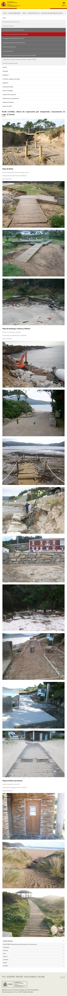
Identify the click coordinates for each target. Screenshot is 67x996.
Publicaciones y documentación (11, 98)
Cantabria (5, 959)
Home (5, 13)
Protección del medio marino (10, 63)
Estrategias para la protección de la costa (13, 38)
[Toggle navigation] (63, 4)
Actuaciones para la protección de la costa (13, 30)
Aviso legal (41, 976)
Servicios (5, 67)
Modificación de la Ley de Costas (11, 22)
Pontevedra (6, 947)
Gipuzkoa (5, 965)
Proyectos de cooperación (9, 94)
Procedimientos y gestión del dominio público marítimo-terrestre (19, 59)
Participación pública (8, 87)
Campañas (5, 71)
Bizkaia (5, 962)
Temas (24, 13)
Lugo (4, 953)
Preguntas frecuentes (8, 102)
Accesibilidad (10, 976)
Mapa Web (19, 976)
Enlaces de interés (7, 106)
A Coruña (5, 950)
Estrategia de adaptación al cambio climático (14, 42)
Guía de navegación (30, 976)
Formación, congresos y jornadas (11, 79)
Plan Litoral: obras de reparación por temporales (53, 13)
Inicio (3, 976)
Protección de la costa (33, 13)
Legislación (5, 83)
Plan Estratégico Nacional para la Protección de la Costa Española (19, 55)
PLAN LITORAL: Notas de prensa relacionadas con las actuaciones (20, 944)
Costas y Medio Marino (15, 13)
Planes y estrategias (8, 90)
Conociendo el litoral (8, 51)
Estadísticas (6, 75)
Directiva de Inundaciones (9, 47)
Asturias (5, 956)
